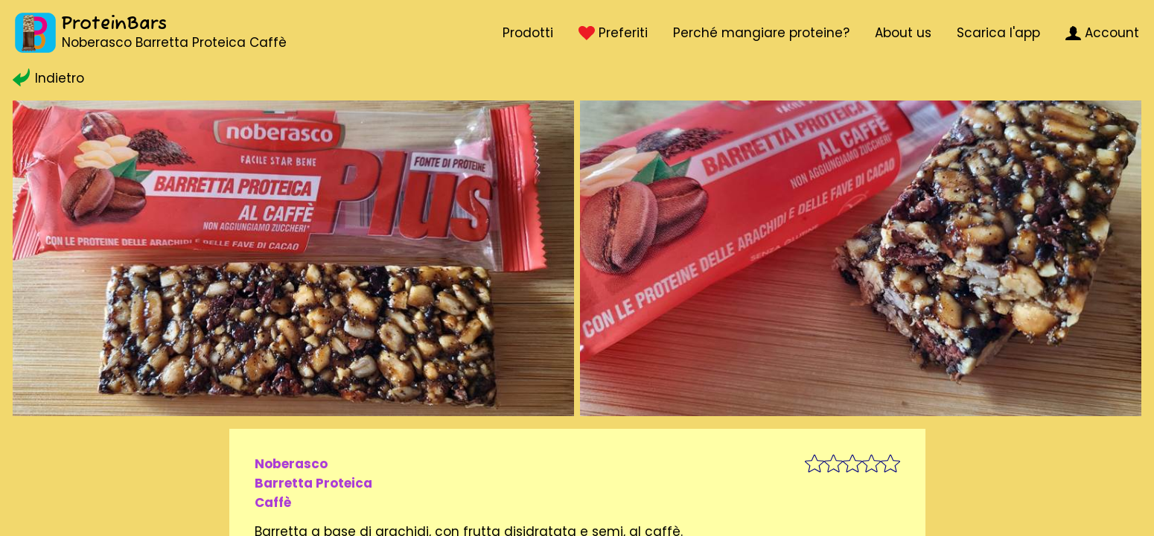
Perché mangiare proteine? (761, 33)
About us (903, 33)
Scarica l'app (998, 33)
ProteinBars (114, 24)
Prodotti (528, 33)
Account (1102, 33)
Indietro (48, 78)
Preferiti (612, 33)
